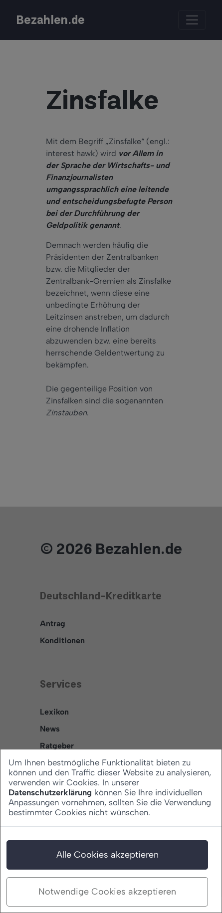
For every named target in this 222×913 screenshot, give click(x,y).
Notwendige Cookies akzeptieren (107, 891)
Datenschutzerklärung (50, 792)
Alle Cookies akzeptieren (107, 854)
